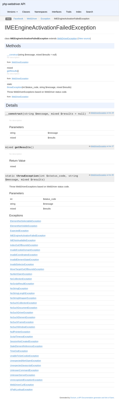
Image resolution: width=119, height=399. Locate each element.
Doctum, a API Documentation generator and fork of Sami (92, 398)
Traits (68, 12)
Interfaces (56, 12)
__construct (12, 54)
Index (78, 12)
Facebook (18, 18)
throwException (14, 87)
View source (84, 38)
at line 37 (110, 146)
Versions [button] (12, 12)
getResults (12, 71)
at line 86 (110, 175)
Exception (45, 18)
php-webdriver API (13, 4)
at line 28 (110, 113)
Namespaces (41, 12)
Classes (26, 12)
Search (89, 12)
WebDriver (32, 18)
